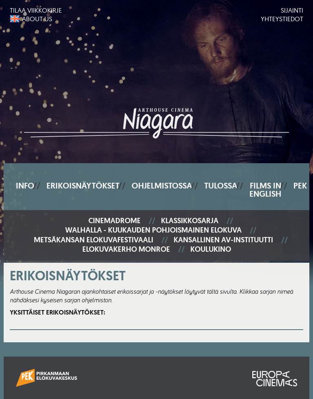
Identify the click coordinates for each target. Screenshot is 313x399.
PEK (300, 185)
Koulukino (210, 249)
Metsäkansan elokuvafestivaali (93, 240)
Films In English (265, 189)
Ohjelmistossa (162, 185)
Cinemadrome (114, 221)
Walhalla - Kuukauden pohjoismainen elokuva (153, 230)
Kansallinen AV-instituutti (223, 240)
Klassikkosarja (189, 221)
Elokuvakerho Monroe (126, 249)
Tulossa (220, 185)
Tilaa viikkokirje (36, 10)
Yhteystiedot (282, 19)
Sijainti (292, 10)
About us (37, 19)
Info (25, 185)
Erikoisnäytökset (82, 185)
